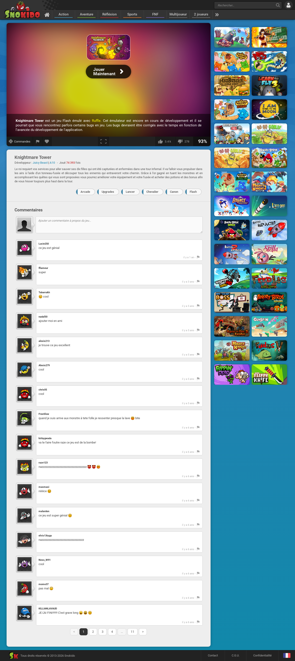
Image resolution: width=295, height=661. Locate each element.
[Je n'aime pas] (184, 141)
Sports (132, 14)
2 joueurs (201, 14)
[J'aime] (165, 141)
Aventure (86, 14)
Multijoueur (178, 14)
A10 (52, 162)
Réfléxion (109, 14)
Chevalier (152, 191)
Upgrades (108, 191)
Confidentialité (262, 655)
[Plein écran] (103, 141)
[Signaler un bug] (37, 141)
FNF (155, 14)
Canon (174, 191)
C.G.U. (235, 655)
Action (64, 14)
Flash (193, 191)
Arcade (85, 191)
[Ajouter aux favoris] (47, 141)
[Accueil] (47, 14)
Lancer (130, 191)
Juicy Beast (40, 162)
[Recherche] (278, 5)
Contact (213, 655)
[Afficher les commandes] (20, 141)
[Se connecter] (288, 5)
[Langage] (286, 655)
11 (132, 631)
